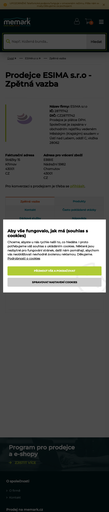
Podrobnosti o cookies (23, 258)
